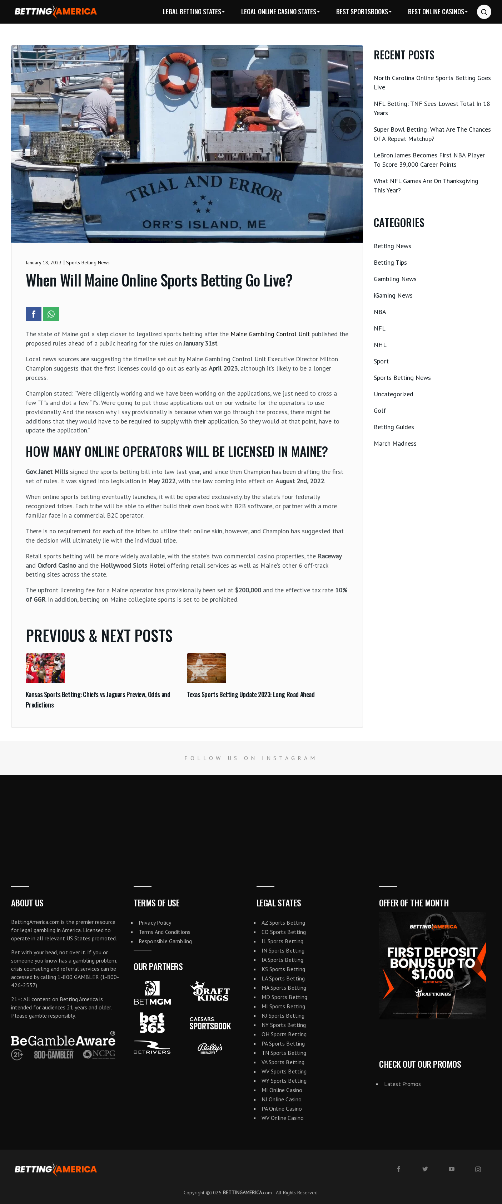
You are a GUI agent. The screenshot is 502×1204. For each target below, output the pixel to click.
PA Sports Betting (283, 1043)
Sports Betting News (402, 377)
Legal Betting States (192, 11)
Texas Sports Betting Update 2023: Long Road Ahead (250, 694)
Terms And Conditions (164, 931)
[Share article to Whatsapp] (51, 314)
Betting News (392, 246)
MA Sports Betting (284, 987)
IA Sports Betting (283, 959)
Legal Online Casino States (278, 11)
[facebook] (399, 1169)
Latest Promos (402, 1083)
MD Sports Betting (285, 996)
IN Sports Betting (283, 950)
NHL (380, 345)
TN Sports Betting (284, 1052)
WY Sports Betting (284, 1080)
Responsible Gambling (165, 941)
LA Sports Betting (283, 978)
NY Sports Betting (284, 1024)
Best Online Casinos (436, 11)
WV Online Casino (283, 1117)
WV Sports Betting (284, 1071)
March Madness (395, 443)
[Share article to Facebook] (33, 314)
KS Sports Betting (283, 969)
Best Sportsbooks (362, 11)
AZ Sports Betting (283, 922)
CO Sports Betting (284, 931)
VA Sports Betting (283, 1062)
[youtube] (451, 1169)
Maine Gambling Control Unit (270, 334)
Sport (381, 361)
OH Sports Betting (284, 1034)
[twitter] (425, 1169)
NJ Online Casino (282, 1099)
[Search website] (484, 12)
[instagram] (478, 1169)
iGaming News (393, 295)
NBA (380, 312)
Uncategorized (393, 394)
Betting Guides (394, 427)
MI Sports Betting (283, 1006)
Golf (380, 410)
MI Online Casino (282, 1089)
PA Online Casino (282, 1108)
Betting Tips (390, 262)
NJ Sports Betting (283, 1015)
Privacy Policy (155, 922)
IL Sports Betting (283, 941)
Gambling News (395, 279)
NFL (380, 328)
